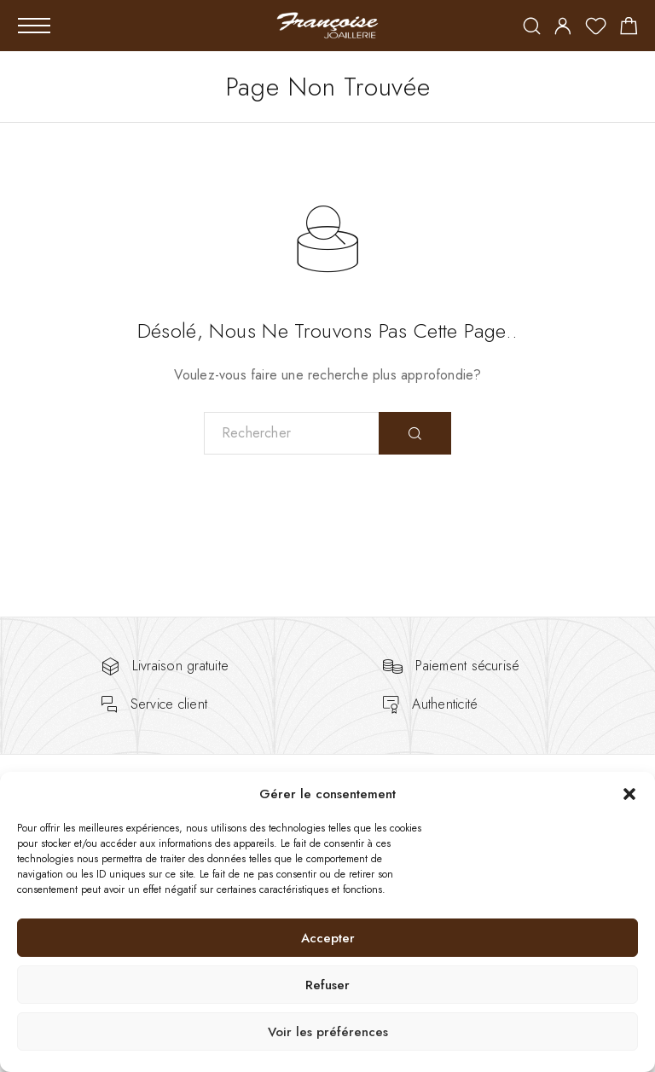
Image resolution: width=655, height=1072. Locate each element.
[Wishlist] (595, 29)
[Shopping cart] (629, 29)
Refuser (327, 985)
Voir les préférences (328, 1032)
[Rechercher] (532, 27)
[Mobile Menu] (34, 25)
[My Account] (562, 27)
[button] (629, 794)
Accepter (328, 938)
